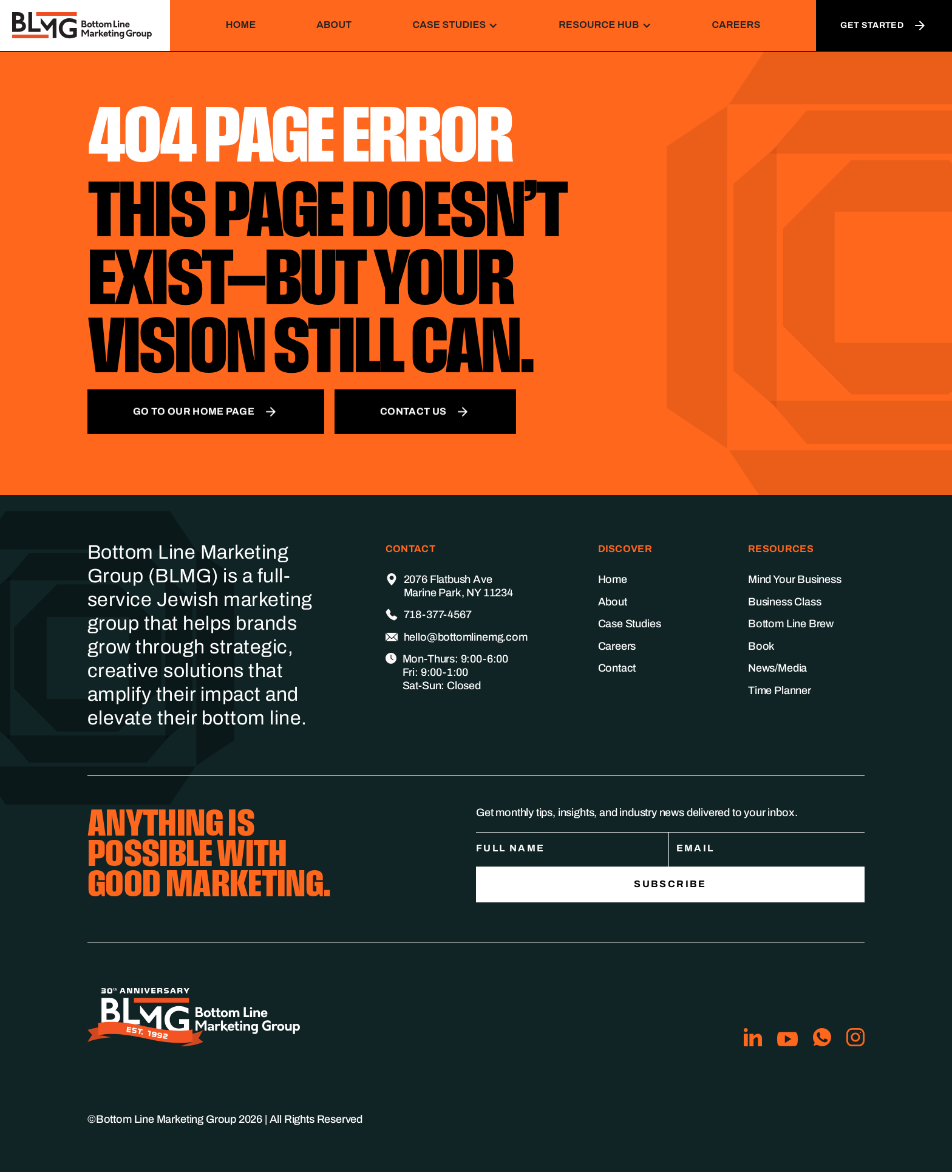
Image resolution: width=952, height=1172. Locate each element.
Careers (736, 24)
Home (241, 24)
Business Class (784, 602)
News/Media (777, 668)
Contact (617, 668)
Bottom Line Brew (791, 624)
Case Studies (629, 624)
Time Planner (779, 690)
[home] (85, 25)
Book (761, 646)
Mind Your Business (794, 579)
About (334, 24)
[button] (455, 25)
